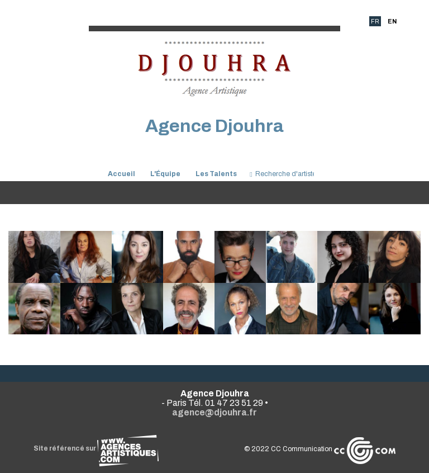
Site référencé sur (96, 448)
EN (392, 21)
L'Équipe (165, 174)
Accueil (121, 174)
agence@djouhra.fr (214, 412)
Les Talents (216, 174)
